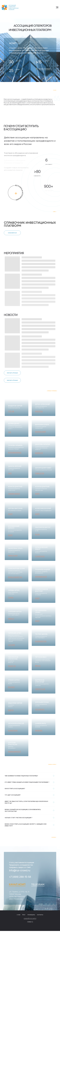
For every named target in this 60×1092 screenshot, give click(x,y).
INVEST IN (12, 790)
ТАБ (9, 452)
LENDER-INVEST (14, 544)
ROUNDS (11, 820)
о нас (18, 1076)
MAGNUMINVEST (14, 913)
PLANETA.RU (40, 636)
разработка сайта (30, 1079)
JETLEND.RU (39, 851)
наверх (30, 1083)
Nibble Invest (12, 636)
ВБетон (38, 790)
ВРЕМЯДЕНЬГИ (41, 667)
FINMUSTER (39, 514)
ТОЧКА (10, 698)
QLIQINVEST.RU (40, 759)
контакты (40, 1076)
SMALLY (11, 728)
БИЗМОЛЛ (39, 483)
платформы (31, 1076)
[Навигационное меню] (57, 7)
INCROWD (38, 882)
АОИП (37, 544)
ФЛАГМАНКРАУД (14, 483)
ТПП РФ (11, 422)
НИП (10, 514)
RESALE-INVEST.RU (15, 667)
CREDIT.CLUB (40, 820)
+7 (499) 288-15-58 (20, 1037)
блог (23, 1076)
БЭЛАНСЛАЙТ (40, 452)
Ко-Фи (37, 606)
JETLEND (11, 759)
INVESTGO (39, 422)
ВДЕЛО (11, 851)
